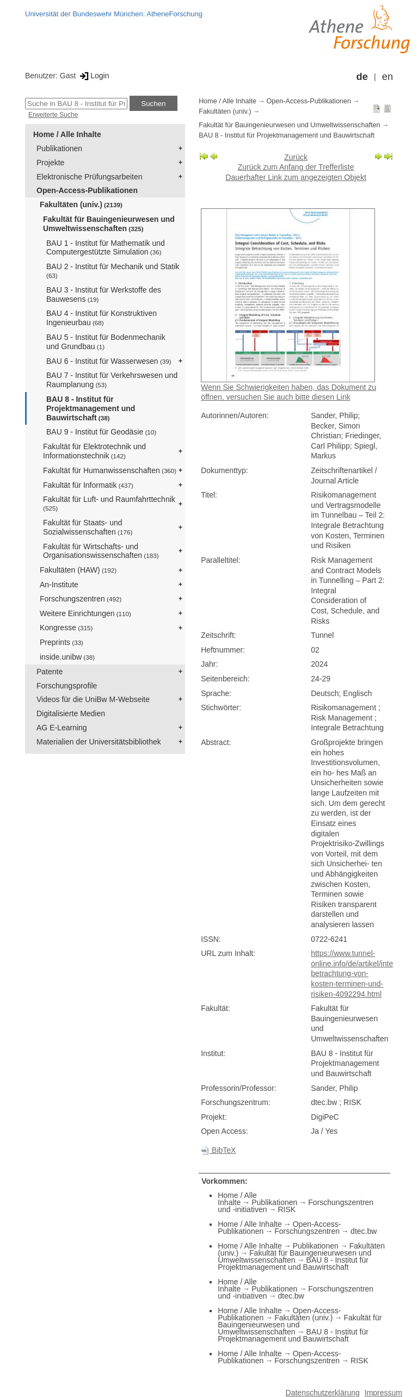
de (362, 76)
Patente (49, 671)
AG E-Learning (61, 727)
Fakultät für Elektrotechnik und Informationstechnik (94, 451)
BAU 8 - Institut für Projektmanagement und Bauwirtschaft (90, 408)
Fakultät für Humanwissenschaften (109, 470)
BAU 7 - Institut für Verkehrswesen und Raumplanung (111, 380)
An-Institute (59, 584)
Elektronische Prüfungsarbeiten (89, 176)
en (387, 76)
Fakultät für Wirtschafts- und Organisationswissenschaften (101, 551)
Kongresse (66, 627)
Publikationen (59, 148)
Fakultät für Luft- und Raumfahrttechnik (109, 503)
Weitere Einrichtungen (85, 613)
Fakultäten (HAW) (78, 570)
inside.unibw (67, 657)
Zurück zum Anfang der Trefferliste (296, 167)
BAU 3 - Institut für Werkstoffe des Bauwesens (103, 294)
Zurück (296, 157)
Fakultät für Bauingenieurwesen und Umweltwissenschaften (109, 224)
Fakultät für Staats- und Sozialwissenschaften (87, 527)
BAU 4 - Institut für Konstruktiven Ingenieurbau (101, 318)
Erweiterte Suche (53, 115)
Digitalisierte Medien (70, 713)
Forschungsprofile (66, 685)
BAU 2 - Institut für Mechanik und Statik (112, 270)
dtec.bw (364, 1231)
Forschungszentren (80, 598)
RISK (287, 1209)
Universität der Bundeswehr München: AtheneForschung (113, 14)
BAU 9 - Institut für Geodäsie (101, 431)
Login (93, 75)
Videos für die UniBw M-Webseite (93, 699)
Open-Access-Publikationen (87, 190)
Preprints (61, 642)
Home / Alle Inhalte (67, 134)
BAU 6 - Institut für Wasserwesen (108, 361)
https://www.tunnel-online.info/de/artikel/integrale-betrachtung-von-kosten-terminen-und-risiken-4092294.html (362, 973)
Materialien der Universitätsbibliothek (98, 741)
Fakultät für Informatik (88, 485)
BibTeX (218, 1150)
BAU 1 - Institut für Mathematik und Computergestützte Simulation (105, 248)
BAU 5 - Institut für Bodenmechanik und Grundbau (105, 342)
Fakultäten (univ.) (81, 204)
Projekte (50, 162)
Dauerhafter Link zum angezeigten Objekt (295, 177)
